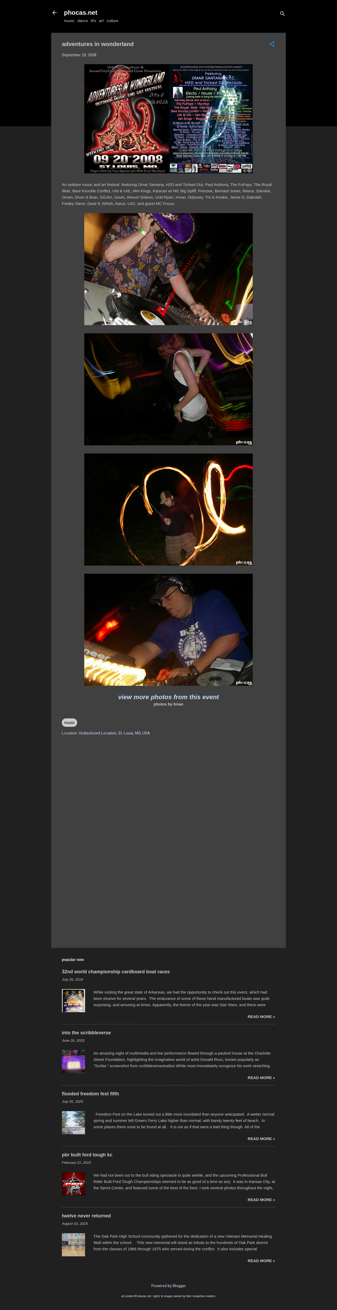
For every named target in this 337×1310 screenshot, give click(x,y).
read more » (261, 1016)
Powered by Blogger (168, 1285)
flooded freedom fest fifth (90, 1093)
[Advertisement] (168, 898)
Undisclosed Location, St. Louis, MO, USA (114, 733)
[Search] (282, 14)
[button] (272, 44)
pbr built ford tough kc (87, 1154)
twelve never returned (86, 1215)
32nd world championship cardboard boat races (116, 971)
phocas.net (80, 12)
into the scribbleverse (86, 1032)
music (69, 722)
